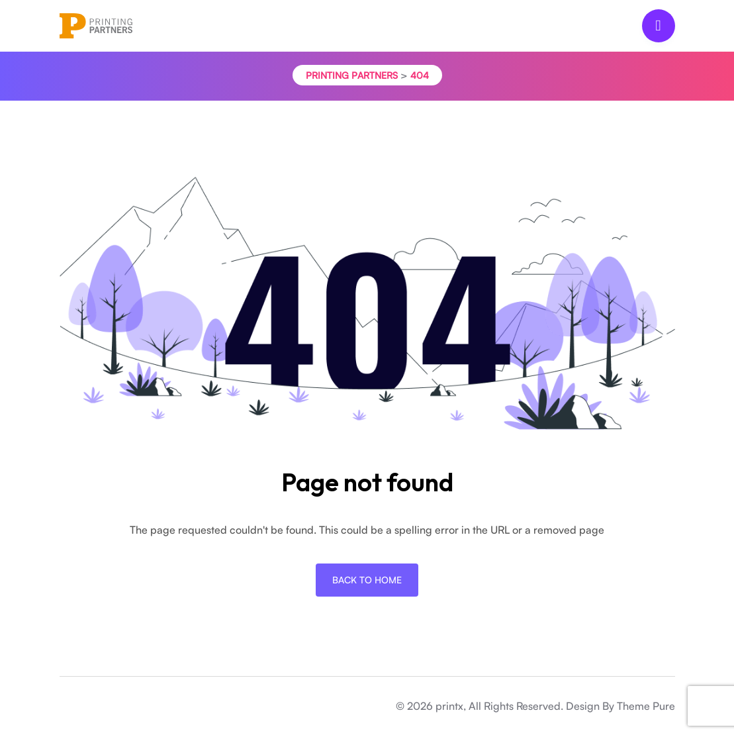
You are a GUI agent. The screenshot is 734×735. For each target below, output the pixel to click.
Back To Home (367, 579)
